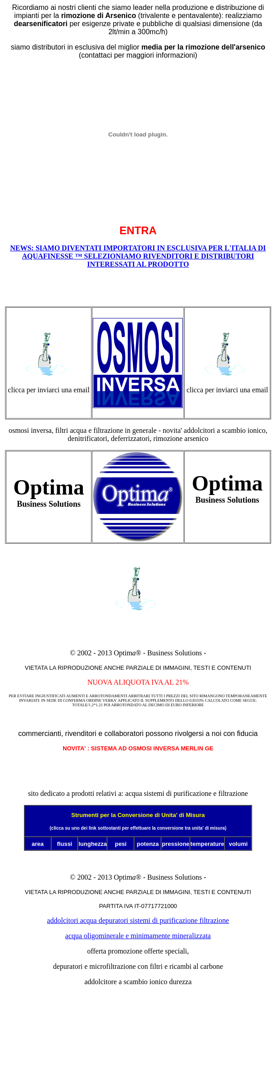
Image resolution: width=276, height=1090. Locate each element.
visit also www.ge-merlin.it (138, 1039)
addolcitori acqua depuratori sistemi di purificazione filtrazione (138, 920)
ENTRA (138, 230)
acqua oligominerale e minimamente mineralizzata (138, 936)
